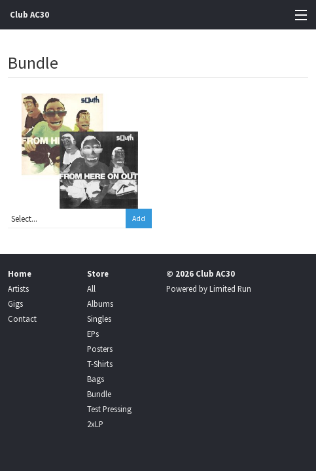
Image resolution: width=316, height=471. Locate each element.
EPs (93, 333)
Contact (22, 318)
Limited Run (230, 288)
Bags (95, 379)
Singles (99, 318)
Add (138, 218)
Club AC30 (29, 14)
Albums (100, 303)
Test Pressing (109, 409)
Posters (100, 348)
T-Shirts (100, 363)
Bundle (99, 394)
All (91, 288)
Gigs (15, 303)
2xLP (95, 424)
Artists (18, 288)
